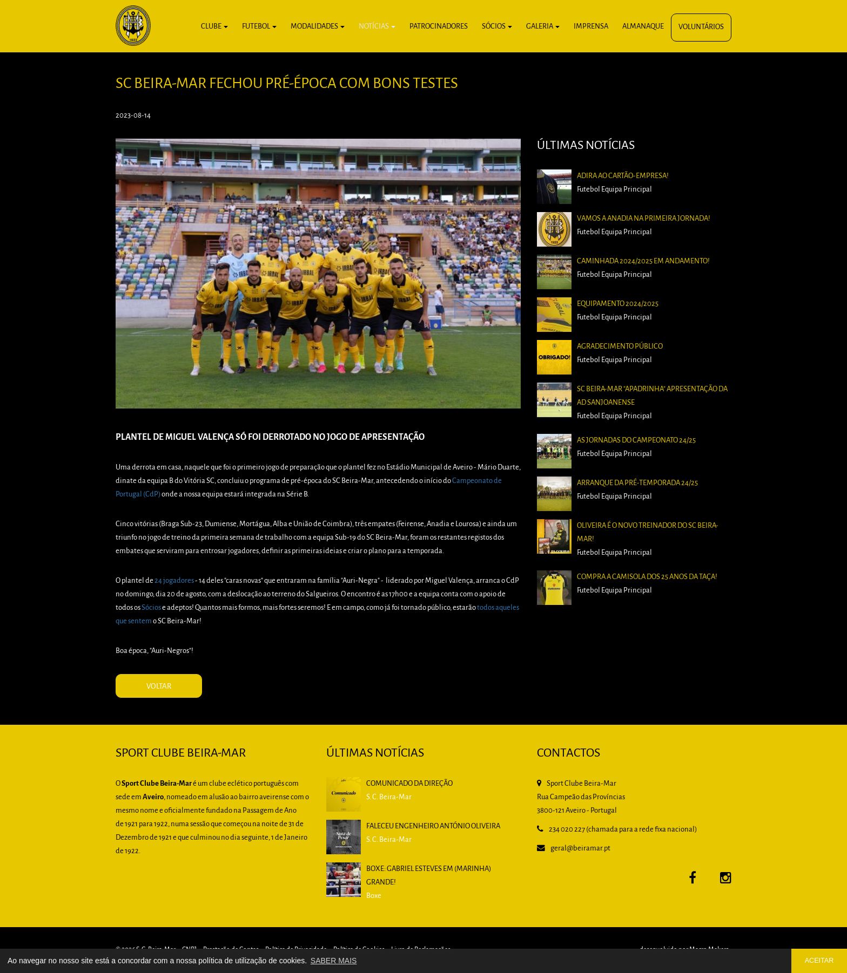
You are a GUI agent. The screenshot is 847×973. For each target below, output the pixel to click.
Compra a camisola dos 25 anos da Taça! (647, 577)
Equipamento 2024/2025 (617, 304)
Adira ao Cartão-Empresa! (623, 176)
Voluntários (701, 27)
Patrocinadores (438, 27)
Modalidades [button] (318, 27)
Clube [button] (214, 27)
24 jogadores (174, 581)
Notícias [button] (377, 27)
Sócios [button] (497, 27)
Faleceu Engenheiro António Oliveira (433, 826)
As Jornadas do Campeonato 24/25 (636, 441)
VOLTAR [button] (158, 687)
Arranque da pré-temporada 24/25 (637, 483)
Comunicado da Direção (409, 784)
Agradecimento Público (620, 347)
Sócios (151, 608)
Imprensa (591, 27)
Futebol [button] (259, 27)
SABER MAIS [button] (334, 960)
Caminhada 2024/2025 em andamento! (643, 261)
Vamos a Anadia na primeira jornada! (643, 219)
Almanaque (643, 27)
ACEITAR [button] (819, 960)
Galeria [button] (543, 27)
